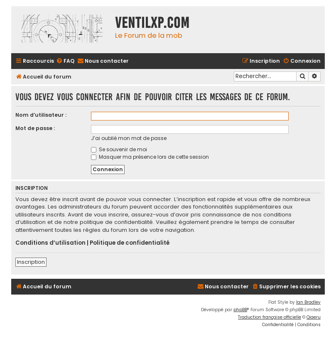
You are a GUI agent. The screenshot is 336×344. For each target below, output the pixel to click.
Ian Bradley (308, 302)
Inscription (31, 262)
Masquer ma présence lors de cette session (150, 156)
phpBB (240, 310)
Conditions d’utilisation (50, 243)
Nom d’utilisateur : (40, 114)
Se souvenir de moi (119, 149)
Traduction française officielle (269, 317)
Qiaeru (314, 317)
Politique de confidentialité (129, 243)
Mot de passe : (35, 128)
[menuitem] (65, 61)
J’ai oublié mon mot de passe (129, 138)
